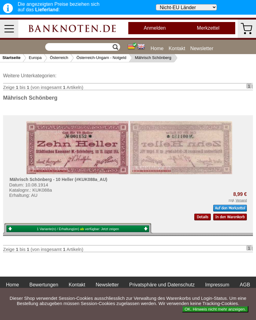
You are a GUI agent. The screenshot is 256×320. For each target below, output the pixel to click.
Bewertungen (43, 284)
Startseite (11, 57)
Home (157, 48)
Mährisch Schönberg (153, 57)
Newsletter (202, 48)
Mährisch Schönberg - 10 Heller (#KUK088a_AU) (58, 179)
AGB (245, 284)
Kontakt (177, 48)
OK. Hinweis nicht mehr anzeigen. (215, 309)
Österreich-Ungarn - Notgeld (101, 57)
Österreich (59, 57)
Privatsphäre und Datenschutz (162, 284)
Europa (35, 57)
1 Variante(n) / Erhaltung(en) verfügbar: (78, 229)
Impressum (217, 284)
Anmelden (155, 28)
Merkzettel (208, 28)
